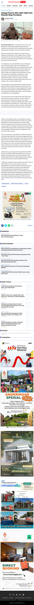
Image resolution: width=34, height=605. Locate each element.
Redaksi (11, 597)
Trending (3, 5)
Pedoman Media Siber (20, 597)
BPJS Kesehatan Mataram (17, 183)
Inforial (26, 183)
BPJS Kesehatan (5, 183)
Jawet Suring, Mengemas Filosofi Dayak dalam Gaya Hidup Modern (11, 286)
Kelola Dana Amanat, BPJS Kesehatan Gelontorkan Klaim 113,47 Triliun (15, 255)
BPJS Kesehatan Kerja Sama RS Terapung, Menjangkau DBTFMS (15, 267)
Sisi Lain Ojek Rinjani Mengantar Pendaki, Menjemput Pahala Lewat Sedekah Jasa (12, 314)
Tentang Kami (5, 597)
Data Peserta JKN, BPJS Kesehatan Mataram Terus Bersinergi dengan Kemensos (14, 261)
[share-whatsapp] (9, 225)
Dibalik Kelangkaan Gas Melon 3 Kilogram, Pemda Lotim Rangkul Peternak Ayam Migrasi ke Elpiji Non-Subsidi (12, 324)
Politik (20, 5)
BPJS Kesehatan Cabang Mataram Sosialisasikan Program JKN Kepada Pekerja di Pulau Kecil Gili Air (16, 249)
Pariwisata (15, 5)
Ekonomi (9, 5)
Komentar (29, 225)
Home (2, 10)
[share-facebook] (2, 225)
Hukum (25, 5)
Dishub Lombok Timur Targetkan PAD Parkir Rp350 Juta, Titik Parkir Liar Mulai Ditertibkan (13, 295)
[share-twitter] (5, 225)
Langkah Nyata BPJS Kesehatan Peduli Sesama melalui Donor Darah (15, 272)
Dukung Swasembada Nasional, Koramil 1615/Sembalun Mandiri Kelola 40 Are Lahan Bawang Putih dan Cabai (12, 305)
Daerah (4, 293)
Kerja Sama (28, 597)
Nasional (4, 186)
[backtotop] (17, 601)
